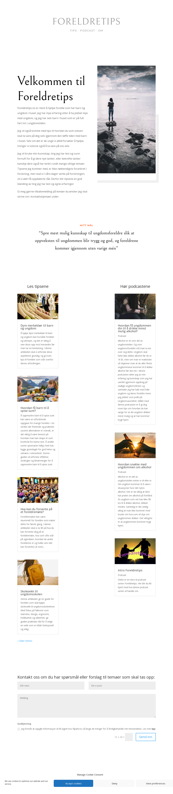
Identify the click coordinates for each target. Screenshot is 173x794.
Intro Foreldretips (130, 570)
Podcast (87, 30)
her (153, 728)
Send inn (145, 737)
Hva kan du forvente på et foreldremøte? (36, 510)
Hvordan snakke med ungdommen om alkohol (134, 465)
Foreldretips (86, 21)
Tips (73, 30)
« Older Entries (24, 640)
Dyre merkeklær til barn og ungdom (37, 327)
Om (100, 30)
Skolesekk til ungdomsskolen (31, 592)
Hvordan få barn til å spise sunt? (35, 409)
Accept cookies (73, 783)
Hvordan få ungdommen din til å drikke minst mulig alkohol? (134, 328)
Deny (114, 783)
